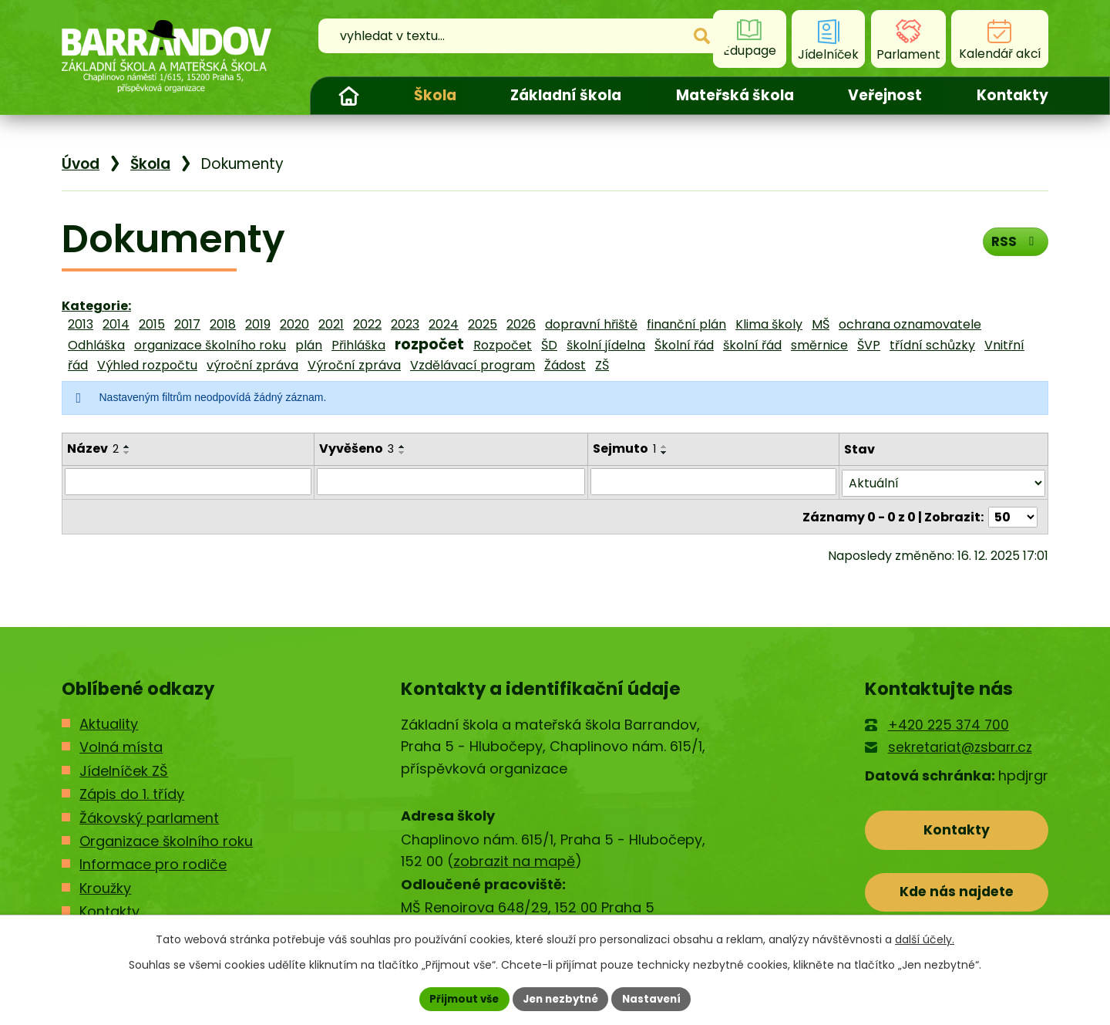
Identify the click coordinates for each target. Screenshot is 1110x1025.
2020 (294, 324)
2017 (187, 324)
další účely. (924, 938)
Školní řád (684, 345)
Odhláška (96, 345)
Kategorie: (96, 306)
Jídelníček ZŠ (123, 769)
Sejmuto (624, 448)
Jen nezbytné (560, 998)
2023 (405, 324)
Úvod (348, 95)
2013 (80, 324)
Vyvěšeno (355, 448)
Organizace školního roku (166, 840)
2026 (521, 324)
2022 (367, 324)
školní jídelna (606, 345)
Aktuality (108, 723)
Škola (435, 95)
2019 (258, 324)
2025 (482, 324)
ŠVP (868, 345)
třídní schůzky (932, 345)
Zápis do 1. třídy (131, 793)
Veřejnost (885, 95)
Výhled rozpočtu (147, 365)
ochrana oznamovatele (910, 324)
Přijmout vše (459, 998)
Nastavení (657, 998)
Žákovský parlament (149, 816)
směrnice (819, 345)
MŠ (820, 324)
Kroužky (105, 887)
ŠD (549, 345)
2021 (331, 324)
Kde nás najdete (957, 895)
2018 (223, 324)
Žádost (565, 365)
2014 (116, 324)
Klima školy (768, 324)
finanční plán (686, 324)
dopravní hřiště (591, 324)
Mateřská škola (735, 95)
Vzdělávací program (472, 365)
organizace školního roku (210, 345)
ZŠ (602, 365)
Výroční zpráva (354, 365)
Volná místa (121, 746)
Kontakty (1012, 95)
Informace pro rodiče (153, 863)
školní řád (752, 345)
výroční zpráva (252, 365)
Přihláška (358, 345)
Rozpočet (502, 345)
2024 (444, 324)
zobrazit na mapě (514, 860)
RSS (1014, 244)
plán (308, 345)
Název (93, 448)
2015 (152, 324)
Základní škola (565, 95)
